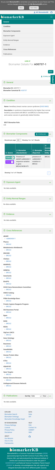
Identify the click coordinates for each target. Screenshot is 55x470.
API (30, 417)
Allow (21, 8)
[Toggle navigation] (51, 17)
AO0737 (24, 90)
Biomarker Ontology (12, 417)
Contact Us (32, 427)
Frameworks (9, 443)
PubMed (10, 157)
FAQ (30, 425)
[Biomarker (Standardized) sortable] (23, 149)
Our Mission (9, 438)
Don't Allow (34, 8)
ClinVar (9, 162)
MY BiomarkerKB (41, 12)
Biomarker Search (11, 414)
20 (18, 140)
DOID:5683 (44, 106)
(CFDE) (45, 453)
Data (30, 414)
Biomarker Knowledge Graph (15, 419)
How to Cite (9, 441)
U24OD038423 (10, 463)
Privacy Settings (10, 425)
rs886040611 (11, 239)
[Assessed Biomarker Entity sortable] (48, 149)
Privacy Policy (9, 430)
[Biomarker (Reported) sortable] (38, 149)
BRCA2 (8, 244)
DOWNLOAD (46, 77)
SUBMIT (31, 430)
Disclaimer (8, 432)
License (7, 427)
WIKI (30, 432)
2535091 (9, 465)
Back (50, 72)
